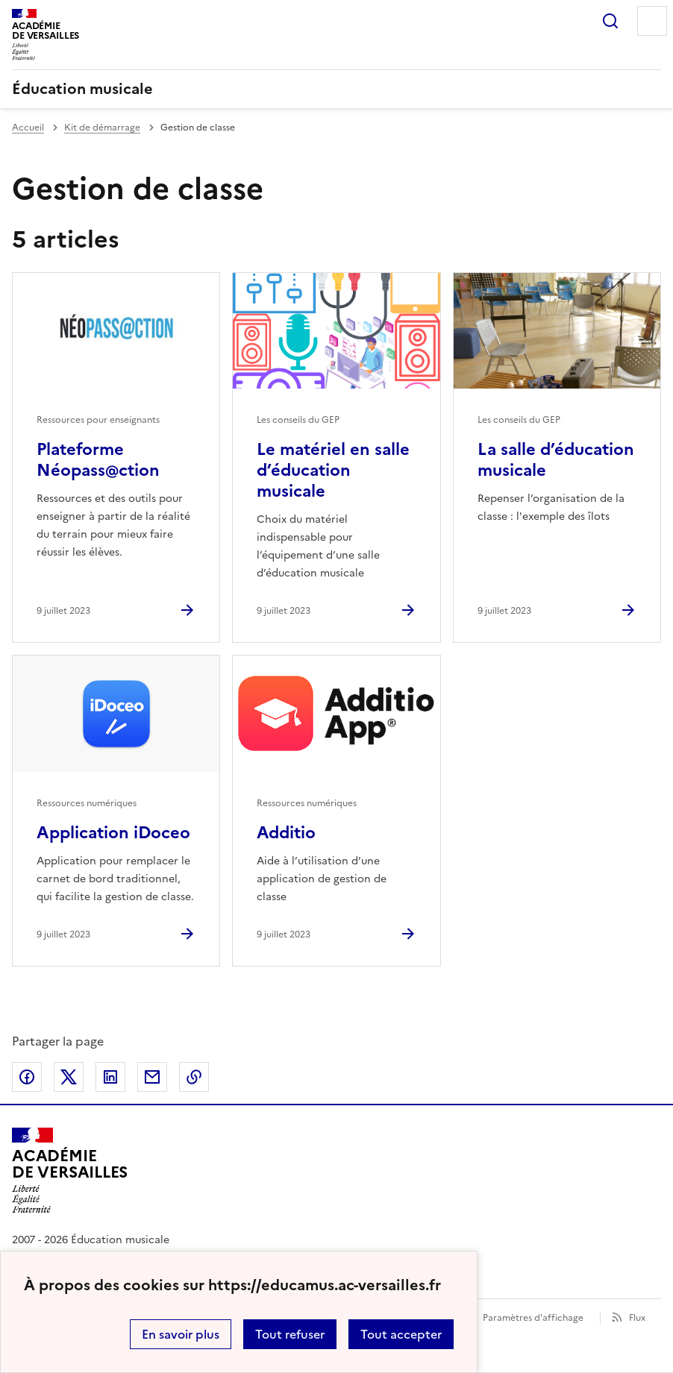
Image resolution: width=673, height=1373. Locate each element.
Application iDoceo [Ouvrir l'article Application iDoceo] (113, 832)
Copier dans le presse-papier (194, 1077)
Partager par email (152, 1077)
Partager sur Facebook (27, 1077)
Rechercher (610, 21)
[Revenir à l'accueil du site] (70, 1170)
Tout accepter (401, 1334)
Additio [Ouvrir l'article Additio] (286, 832)
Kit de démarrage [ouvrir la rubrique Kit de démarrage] (102, 127)
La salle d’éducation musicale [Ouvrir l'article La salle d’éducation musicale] (556, 460)
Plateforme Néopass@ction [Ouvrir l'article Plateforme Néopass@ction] (98, 460)
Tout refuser (290, 1334)
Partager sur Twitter (69, 1077)
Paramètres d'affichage (533, 1318)
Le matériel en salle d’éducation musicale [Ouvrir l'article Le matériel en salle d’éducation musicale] (333, 470)
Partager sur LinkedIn (110, 1077)
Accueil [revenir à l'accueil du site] (28, 127)
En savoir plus (180, 1334)
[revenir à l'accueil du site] (336, 88)
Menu (652, 21)
